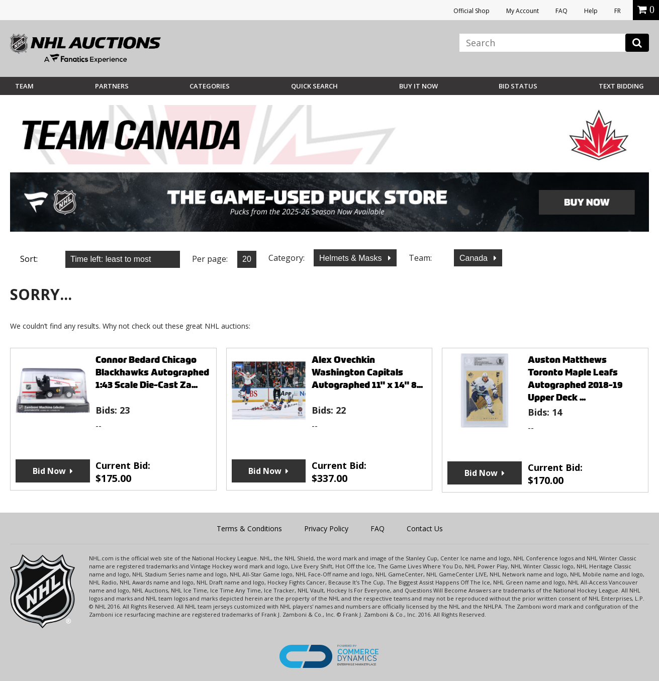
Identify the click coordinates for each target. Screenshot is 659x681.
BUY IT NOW (418, 85)
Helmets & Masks (351, 258)
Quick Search (314, 85)
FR (617, 11)
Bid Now (49, 470)
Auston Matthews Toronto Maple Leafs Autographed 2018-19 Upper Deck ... (575, 378)
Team (24, 85)
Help (591, 11)
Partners (112, 85)
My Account (522, 11)
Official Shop (471, 11)
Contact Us (425, 528)
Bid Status (518, 85)
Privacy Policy (326, 528)
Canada (474, 258)
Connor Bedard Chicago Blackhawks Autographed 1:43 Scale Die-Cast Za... (152, 372)
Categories (210, 85)
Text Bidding (621, 85)
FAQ (561, 11)
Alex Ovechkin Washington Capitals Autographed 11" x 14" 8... (367, 372)
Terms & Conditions (249, 528)
